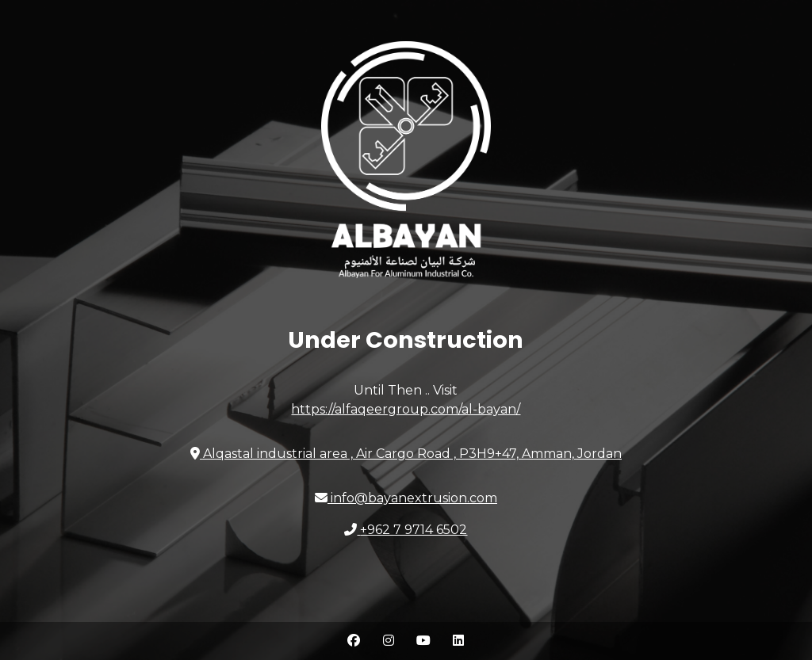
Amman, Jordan (406, 453)
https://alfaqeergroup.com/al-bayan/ (405, 409)
